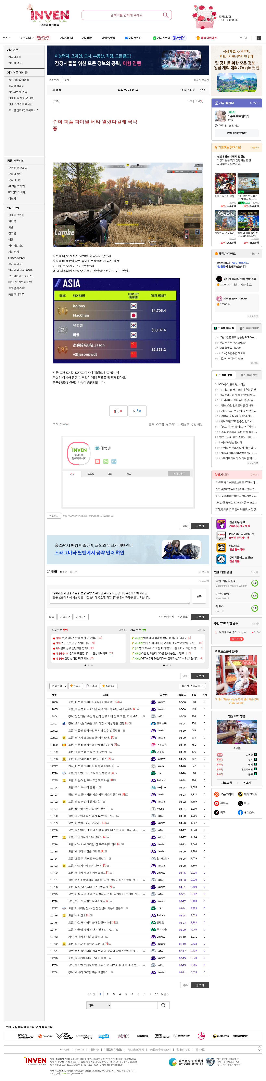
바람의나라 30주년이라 (85, 837)
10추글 (93, 686)
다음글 (64, 616)
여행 (10, 239)
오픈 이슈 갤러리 (17, 168)
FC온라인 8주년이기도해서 (87, 758)
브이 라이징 (15, 263)
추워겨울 (162, 929)
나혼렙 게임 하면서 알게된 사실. (90, 929)
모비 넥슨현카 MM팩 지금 (86, 901)
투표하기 (236, 639)
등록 (199, 596)
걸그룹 (12, 233)
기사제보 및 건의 (17, 92)
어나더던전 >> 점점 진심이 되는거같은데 (95, 908)
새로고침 (204, 571)
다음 (163, 994)
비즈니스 (79, 1049)
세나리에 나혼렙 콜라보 (85, 936)
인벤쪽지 (98, 462)
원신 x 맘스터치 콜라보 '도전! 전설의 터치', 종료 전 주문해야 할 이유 (112, 879)
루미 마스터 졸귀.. (82, 787)
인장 (72, 474)
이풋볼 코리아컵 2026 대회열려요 (91, 702)
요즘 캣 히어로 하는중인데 (87, 858)
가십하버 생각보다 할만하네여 (89, 922)
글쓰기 (200, 676)
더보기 (114, 462)
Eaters (160, 766)
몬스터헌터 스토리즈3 (20, 276)
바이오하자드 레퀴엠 (20, 282)
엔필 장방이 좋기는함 (84, 801)
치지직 (12, 221)
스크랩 (160, 424)
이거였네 (77, 915)
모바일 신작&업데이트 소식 (23, 110)
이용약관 (94, 1049)
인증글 (77, 686)
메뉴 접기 (179, 473)
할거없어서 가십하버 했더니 (88, 808)
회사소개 (64, 1049)
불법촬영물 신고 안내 (159, 1049)
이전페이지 (167, 616)
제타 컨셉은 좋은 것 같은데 (87, 751)
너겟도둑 (162, 744)
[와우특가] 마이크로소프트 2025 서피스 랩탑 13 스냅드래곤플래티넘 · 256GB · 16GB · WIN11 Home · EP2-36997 (237, 482)
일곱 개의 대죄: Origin (20, 270)
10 (156, 994)
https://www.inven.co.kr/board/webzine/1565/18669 (88, 516)
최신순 (73, 571)
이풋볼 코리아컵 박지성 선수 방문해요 (94, 730)
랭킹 (110, 474)
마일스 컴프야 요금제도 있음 (88, 780)
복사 (66, 80)
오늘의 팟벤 (15, 180)
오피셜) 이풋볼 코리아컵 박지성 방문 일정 (96, 723)
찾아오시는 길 (183, 1049)
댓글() (199, 101)
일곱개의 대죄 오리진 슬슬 (87, 958)
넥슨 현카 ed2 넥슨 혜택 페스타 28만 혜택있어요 (100, 709)
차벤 (10, 227)
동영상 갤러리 (16, 86)
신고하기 (171, 424)
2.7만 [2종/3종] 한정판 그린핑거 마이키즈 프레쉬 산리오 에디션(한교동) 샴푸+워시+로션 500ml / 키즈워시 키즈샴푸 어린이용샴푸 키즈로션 (237, 495)
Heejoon (161, 787)
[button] (85, 665)
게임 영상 (13, 251)
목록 (189, 101)
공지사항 (200, 1049)
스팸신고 (184, 424)
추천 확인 (197, 424)
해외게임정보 (16, 245)
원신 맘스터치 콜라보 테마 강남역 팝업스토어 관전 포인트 (106, 950)
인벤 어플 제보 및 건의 (21, 98)
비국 (159, 773)
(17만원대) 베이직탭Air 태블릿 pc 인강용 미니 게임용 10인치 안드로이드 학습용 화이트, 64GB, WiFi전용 (237, 509)
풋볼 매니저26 (16, 294)
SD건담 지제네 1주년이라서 (88, 886)
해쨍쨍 (55, 89)
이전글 (80, 616)
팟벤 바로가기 (16, 215)
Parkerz (161, 737)
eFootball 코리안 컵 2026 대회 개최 (92, 844)
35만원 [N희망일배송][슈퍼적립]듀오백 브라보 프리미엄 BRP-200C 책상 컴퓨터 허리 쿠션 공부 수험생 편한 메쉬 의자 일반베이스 (237, 489)
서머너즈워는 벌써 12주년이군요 (91, 815)
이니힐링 (106, 462)
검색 (163, 1005)
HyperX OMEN (16, 257)
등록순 (63, 571)
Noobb (160, 808)
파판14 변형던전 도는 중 (86, 943)
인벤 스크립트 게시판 (20, 104)
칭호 (129, 474)
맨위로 (184, 616)
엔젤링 (160, 751)
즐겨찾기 (110, 686)
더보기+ (122, 630)
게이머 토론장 (201, 80)
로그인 (243, 38)
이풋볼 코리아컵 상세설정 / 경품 (90, 744)
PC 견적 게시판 (17, 192)
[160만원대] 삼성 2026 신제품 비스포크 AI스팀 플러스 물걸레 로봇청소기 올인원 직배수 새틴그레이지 (237, 502)
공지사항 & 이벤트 (18, 79)
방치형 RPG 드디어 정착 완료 (89, 773)
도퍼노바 (162, 723)
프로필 (91, 474)
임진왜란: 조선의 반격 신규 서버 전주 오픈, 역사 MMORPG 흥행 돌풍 (112, 716)
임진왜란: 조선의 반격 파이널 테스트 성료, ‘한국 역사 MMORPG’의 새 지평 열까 (118, 830)
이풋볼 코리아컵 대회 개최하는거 (91, 766)
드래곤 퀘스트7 (17, 288)
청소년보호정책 (136, 1049)
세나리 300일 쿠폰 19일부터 (88, 972)
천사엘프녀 (163, 858)
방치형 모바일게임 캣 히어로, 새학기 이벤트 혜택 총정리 (105, 965)
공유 (151, 424)
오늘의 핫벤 (15, 174)
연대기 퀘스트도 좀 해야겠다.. (89, 737)
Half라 (160, 716)
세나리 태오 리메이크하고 (87, 872)
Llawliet (161, 702)
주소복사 (54, 515)
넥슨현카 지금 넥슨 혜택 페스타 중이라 (94, 794)
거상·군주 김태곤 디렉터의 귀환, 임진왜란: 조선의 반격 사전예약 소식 (112, 894)
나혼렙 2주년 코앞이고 (85, 822)
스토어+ (254, 147)
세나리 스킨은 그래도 (84, 851)
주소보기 (54, 80)
